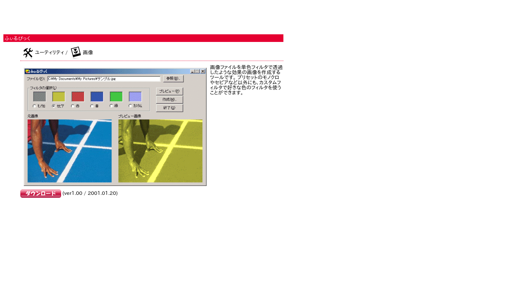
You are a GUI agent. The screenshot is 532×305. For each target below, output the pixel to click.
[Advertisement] (102, 16)
